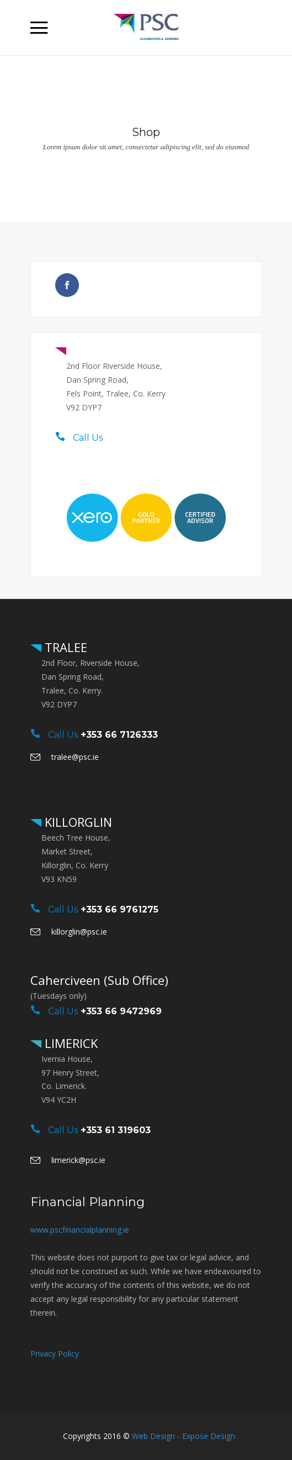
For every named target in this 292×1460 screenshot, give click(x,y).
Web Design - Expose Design (183, 1436)
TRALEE (89, 350)
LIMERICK (69, 1043)
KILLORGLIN (76, 822)
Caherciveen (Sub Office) (99, 980)
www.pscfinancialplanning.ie (79, 1229)
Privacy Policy (54, 1353)
